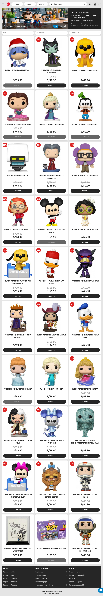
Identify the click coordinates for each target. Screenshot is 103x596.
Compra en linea (41, 568)
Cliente (72, 568)
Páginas (6, 568)
